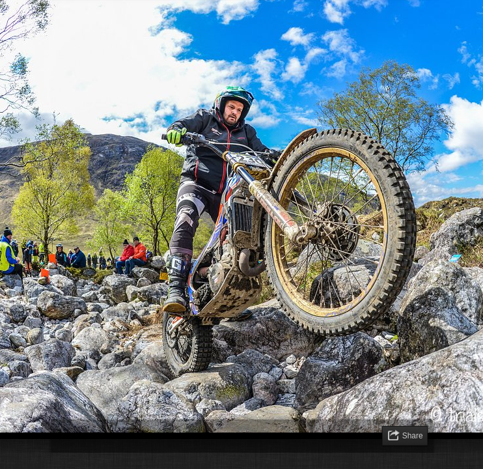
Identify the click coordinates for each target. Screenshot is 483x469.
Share (412, 435)
